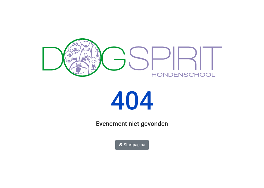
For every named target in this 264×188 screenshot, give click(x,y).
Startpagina (132, 144)
